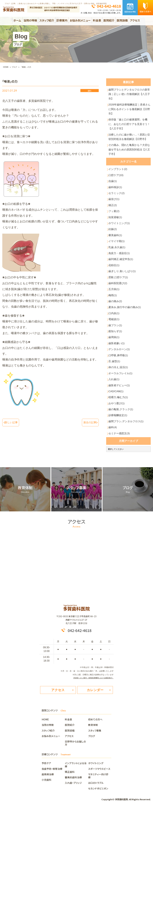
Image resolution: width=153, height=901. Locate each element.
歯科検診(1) (116, 217)
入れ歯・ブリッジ (73, 873)
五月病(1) (115, 342)
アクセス (135, 20)
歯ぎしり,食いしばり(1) (124, 320)
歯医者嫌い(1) (118, 409)
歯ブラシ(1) (116, 387)
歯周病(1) (115, 401)
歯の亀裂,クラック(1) (123, 490)
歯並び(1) (115, 232)
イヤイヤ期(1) (118, 283)
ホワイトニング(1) (121, 261)
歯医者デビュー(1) (121, 461)
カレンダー (95, 779)
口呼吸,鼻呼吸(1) (120, 424)
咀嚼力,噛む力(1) (120, 475)
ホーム (17, 20)
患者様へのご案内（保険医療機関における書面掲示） (92, 766)
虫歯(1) (114, 210)
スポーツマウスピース (99, 858)
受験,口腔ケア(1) (120, 328)
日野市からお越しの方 (75, 833)
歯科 (89, 91)
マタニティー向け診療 (98, 866)
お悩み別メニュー (80, 20)
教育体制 (93, 815)
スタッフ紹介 (46, 20)
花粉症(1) (115, 313)
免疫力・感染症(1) (121, 298)
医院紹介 (108, 20)
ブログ (91, 826)
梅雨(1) (114, 350)
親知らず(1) (116, 394)
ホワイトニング (95, 853)
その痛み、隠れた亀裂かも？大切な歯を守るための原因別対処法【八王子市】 (129, 173)
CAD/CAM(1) (117, 468)
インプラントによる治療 (75, 855)
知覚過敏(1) (116, 254)
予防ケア (46, 853)
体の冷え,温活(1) (120, 439)
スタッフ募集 (94, 820)
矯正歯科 (70, 862)
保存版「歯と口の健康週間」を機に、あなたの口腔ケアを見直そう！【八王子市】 (129, 134)
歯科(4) (114, 512)
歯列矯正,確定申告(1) (123, 306)
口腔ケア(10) (117, 202)
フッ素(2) (115, 247)
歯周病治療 (48, 864)
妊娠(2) (114, 269)
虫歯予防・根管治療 (52, 858)
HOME (46, 809)
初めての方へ (95, 809)
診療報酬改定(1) (119, 498)
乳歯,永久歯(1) (118, 291)
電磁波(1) (115, 379)
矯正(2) (114, 239)
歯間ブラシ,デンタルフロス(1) (128, 505)
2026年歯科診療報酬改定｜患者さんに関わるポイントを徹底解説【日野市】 (130, 115)
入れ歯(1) (115, 453)
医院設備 (122, 20)
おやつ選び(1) (118, 483)
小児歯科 (46, 869)
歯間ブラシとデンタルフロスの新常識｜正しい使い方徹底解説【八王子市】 (129, 96)
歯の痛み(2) (116, 357)
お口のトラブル (96, 873)
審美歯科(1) (116, 276)
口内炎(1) (115, 372)
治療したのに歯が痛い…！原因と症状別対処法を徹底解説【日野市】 (129, 153)
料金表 (97, 20)
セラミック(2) (118, 225)
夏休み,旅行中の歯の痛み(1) (127, 365)
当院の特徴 (30, 20)
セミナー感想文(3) (121, 520)
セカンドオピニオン (98, 878)
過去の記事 (88, 422)
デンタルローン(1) (121, 416)
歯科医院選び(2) (119, 335)
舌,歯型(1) (115, 431)
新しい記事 (12, 422)
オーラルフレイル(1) (122, 446)
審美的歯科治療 (73, 867)
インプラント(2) (119, 195)
